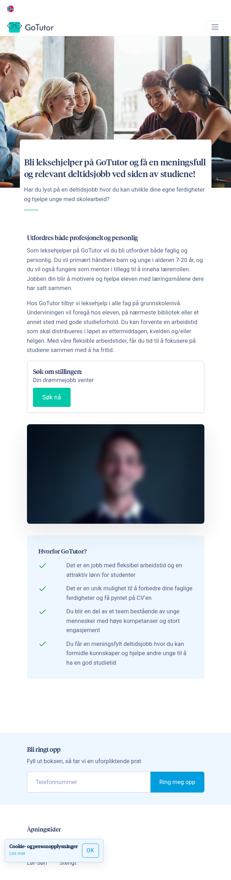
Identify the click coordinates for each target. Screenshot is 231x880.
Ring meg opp (177, 782)
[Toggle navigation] (215, 27)
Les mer (17, 853)
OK (90, 850)
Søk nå (51, 397)
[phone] (89, 782)
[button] (12, 8)
